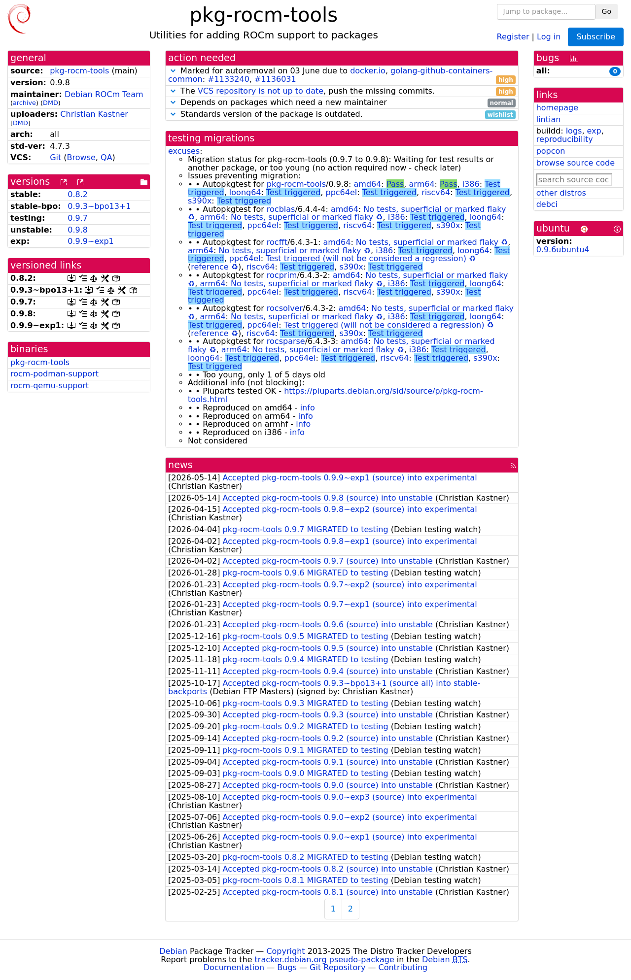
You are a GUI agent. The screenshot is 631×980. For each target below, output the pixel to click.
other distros (561, 193)
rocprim (282, 275)
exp (594, 130)
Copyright (285, 951)
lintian (548, 119)
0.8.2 (78, 194)
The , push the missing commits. (342, 91)
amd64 (368, 184)
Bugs (287, 967)
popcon (550, 151)
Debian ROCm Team (104, 94)
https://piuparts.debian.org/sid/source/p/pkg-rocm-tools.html (335, 395)
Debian (173, 951)
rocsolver (285, 308)
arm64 (422, 184)
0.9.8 (78, 230)
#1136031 (275, 79)
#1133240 (228, 79)
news (180, 465)
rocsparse (286, 341)
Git (55, 157)
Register (513, 36)
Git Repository (337, 967)
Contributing (403, 967)
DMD (50, 102)
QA (106, 157)
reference (209, 266)
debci (547, 204)
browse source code (575, 163)
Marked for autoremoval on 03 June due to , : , (342, 75)
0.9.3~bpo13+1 (99, 206)
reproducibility (564, 139)
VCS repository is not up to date (260, 91)
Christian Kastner (94, 114)
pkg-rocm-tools (79, 70)
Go (606, 11)
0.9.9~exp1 (91, 241)
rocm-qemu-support (49, 385)
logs (574, 130)
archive (24, 102)
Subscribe (595, 36)
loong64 (245, 192)
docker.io (368, 70)
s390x (199, 200)
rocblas (281, 209)
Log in (549, 36)
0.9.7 (78, 218)
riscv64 (435, 192)
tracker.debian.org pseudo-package (324, 959)
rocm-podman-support (54, 373)
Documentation (234, 967)
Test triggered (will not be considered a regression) (366, 258)
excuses (184, 151)
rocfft (277, 242)
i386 (471, 184)
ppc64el (341, 192)
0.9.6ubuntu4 (563, 249)
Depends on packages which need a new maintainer (342, 103)
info (307, 407)
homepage (557, 107)
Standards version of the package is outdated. (342, 114)
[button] (173, 70)
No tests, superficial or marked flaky (434, 209)
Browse (81, 157)
